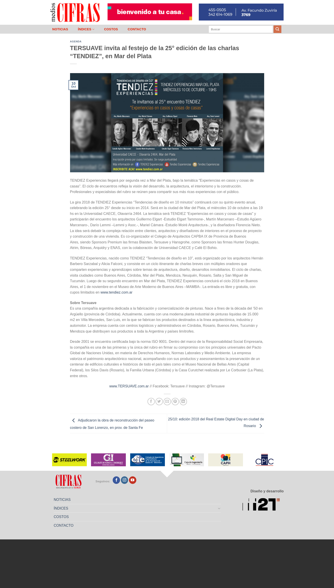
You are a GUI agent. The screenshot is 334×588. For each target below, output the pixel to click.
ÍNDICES (86, 29)
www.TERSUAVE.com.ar (129, 386)
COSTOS (111, 29)
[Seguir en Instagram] (124, 480)
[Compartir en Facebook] (151, 401)
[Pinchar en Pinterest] (175, 401)
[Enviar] (277, 29)
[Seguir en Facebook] (116, 480)
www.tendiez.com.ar (116, 292)
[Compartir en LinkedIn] (183, 401)
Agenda (76, 41)
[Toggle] (219, 508)
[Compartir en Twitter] (159, 401)
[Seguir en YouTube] (132, 480)
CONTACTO (137, 29)
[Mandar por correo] (167, 401)
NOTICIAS (60, 29)
